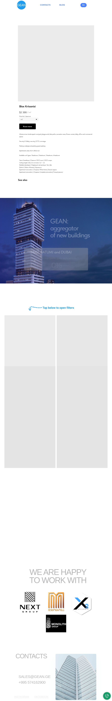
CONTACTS (45, 5)
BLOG (62, 5)
